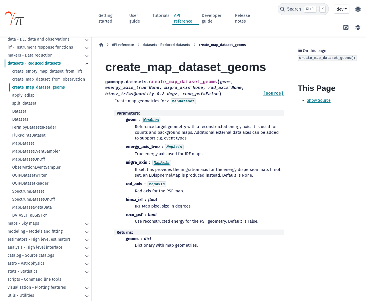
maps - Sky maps (23, 223)
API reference (183, 18)
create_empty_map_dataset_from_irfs (47, 71)
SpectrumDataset (28, 191)
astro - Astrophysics (25, 263)
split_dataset (24, 103)
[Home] (101, 45)
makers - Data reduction (29, 55)
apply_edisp (23, 95)
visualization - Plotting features (36, 287)
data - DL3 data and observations (38, 39)
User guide (134, 18)
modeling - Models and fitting (35, 231)
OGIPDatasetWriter (29, 175)
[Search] (303, 9)
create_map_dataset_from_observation (48, 79)
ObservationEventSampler (36, 167)
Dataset (19, 111)
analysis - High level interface (34, 247)
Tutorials (160, 15)
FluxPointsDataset (28, 135)
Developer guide (211, 18)
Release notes (242, 18)
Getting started (105, 18)
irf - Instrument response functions (40, 47)
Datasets (20, 119)
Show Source (319, 100)
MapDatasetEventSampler (36, 151)
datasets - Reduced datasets (34, 63)
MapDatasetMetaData (32, 207)
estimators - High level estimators (39, 239)
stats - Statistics (22, 271)
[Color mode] (358, 9)
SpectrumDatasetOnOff (33, 199)
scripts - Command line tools (34, 279)
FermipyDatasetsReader (34, 127)
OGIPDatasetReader (30, 183)
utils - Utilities (20, 295)
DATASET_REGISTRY (29, 215)
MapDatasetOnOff (28, 159)
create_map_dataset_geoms (38, 87)
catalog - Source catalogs (30, 255)
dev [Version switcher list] (340, 9)
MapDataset (23, 143)
